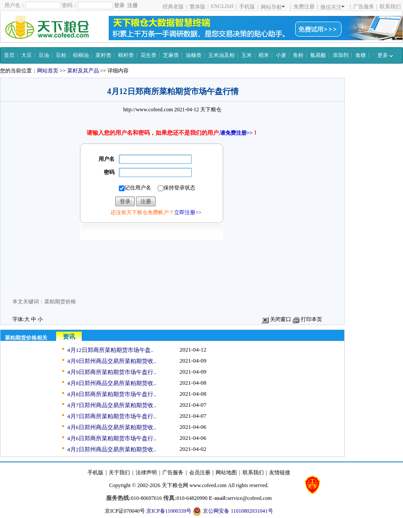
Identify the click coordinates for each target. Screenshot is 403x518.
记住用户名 (135, 188)
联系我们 (390, 7)
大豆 (26, 55)
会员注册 (199, 472)
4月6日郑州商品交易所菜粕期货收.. (111, 427)
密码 (109, 172)
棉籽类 (126, 55)
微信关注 (332, 7)
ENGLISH (222, 6)
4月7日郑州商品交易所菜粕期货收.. (111, 405)
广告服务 (363, 7)
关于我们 (119, 472)
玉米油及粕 (221, 55)
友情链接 (279, 472)
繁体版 (197, 7)
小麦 (281, 55)
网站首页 (47, 71)
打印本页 (307, 319)
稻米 (264, 55)
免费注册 (304, 7)
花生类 (148, 55)
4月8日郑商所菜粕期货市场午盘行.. (111, 394)
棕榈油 (81, 55)
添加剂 (341, 55)
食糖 (360, 55)
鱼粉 (298, 55)
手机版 (247, 7)
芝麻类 (171, 55)
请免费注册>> (236, 133)
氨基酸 (318, 55)
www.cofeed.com (208, 485)
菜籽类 (103, 55)
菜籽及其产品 (83, 71)
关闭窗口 (276, 319)
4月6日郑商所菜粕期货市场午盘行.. (111, 438)
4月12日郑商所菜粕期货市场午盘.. (110, 350)
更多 (385, 55)
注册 (132, 5)
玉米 (246, 55)
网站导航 (273, 7)
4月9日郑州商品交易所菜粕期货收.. (111, 361)
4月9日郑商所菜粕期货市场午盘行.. (111, 372)
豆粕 (61, 55)
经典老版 (173, 7)
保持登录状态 (176, 188)
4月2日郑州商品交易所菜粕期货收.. (111, 449)
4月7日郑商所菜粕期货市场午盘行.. (111, 416)
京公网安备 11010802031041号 (233, 511)
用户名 (106, 159)
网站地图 (226, 472)
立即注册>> (188, 212)
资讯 (69, 336)
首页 (9, 55)
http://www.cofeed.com (148, 109)
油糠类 (194, 55)
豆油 (43, 55)
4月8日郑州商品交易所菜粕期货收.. (111, 383)
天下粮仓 (210, 109)
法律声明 (146, 472)
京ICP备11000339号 (168, 511)
